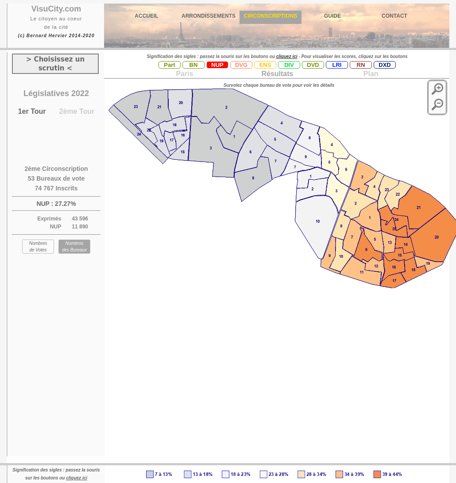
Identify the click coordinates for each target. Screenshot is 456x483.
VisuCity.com (56, 8)
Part (169, 65)
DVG (241, 65)
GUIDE (332, 16)
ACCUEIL (146, 16)
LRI (337, 65)
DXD (384, 65)
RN (361, 65)
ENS (265, 65)
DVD (313, 65)
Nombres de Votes (38, 246)
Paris (184, 73)
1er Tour (32, 111)
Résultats (277, 73)
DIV (289, 65)
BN (193, 65)
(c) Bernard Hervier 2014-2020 (56, 35)
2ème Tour (77, 111)
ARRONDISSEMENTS (209, 16)
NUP (217, 65)
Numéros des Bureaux (74, 246)
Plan (369, 73)
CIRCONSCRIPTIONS (271, 16)
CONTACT (394, 16)
